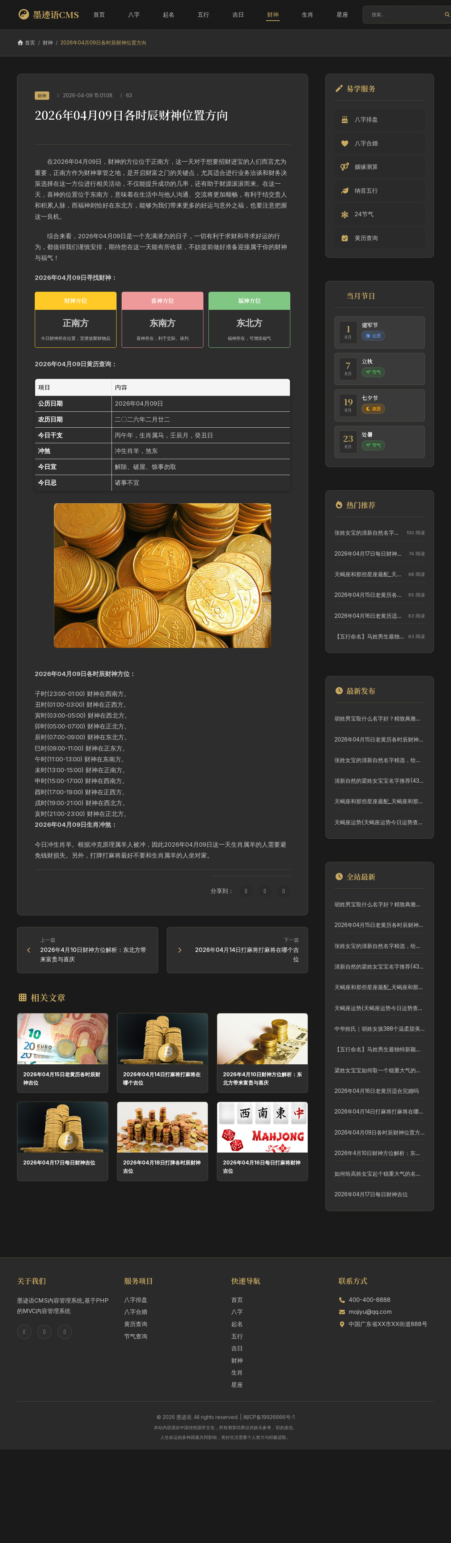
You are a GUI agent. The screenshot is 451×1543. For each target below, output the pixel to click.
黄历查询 (135, 1324)
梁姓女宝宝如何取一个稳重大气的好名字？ (379, 1070)
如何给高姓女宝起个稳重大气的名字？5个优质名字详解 (379, 1173)
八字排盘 (135, 1299)
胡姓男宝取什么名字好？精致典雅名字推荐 (379, 718)
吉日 (238, 14)
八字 (134, 14)
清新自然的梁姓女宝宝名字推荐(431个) (379, 780)
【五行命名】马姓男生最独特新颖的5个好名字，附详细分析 (369, 636)
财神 (273, 14)
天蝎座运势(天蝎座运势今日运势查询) (379, 822)
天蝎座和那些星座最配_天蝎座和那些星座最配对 (369, 574)
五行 (203, 14)
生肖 (307, 14)
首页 (99, 14)
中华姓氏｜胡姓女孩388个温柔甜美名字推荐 (379, 1028)
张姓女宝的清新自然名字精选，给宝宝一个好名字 (368, 532)
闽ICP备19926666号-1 (269, 1417)
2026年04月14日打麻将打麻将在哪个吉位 (379, 1111)
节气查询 (135, 1336)
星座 (342, 14)
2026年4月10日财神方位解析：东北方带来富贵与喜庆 (379, 1153)
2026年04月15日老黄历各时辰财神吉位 (369, 594)
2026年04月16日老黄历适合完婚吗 (369, 615)
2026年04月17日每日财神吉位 (59, 1162)
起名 (168, 14)
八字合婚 (135, 1311)
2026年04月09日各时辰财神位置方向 (379, 1132)
